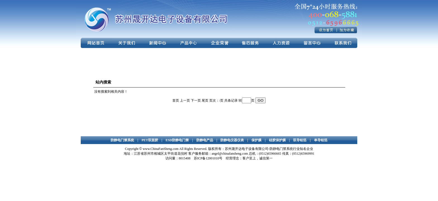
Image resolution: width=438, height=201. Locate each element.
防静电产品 (204, 140)
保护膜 (256, 140)
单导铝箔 (320, 140)
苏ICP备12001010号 (208, 158)
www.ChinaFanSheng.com (161, 149)
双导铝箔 (299, 140)
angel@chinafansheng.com (230, 153)
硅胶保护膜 (277, 140)
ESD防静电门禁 (177, 140)
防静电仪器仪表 (232, 140)
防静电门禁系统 (122, 140)
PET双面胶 (150, 140)
